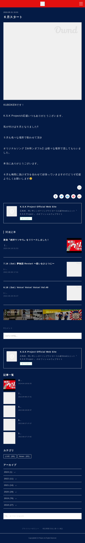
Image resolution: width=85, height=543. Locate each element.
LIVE (10, 457)
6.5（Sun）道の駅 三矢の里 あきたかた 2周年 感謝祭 (42, 421)
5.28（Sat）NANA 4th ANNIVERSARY (36, 434)
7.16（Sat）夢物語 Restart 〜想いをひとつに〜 (28, 264)
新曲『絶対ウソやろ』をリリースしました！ (26, 240)
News (24, 457)
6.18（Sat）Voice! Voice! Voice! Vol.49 (25, 288)
